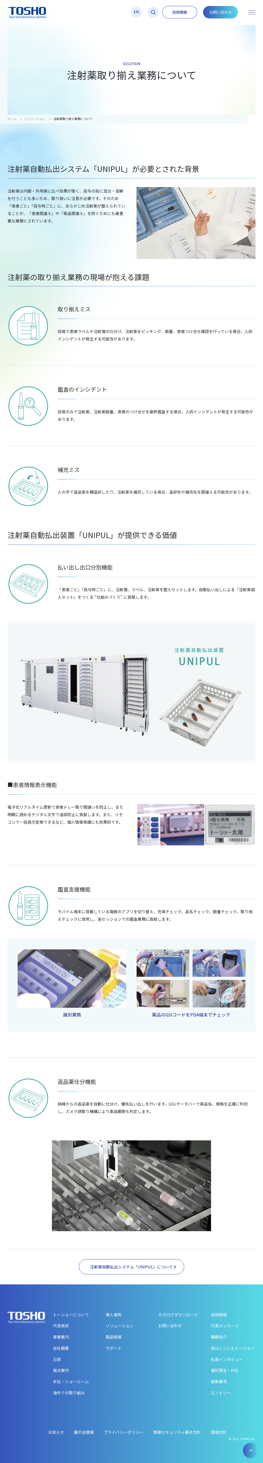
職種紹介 (219, 1337)
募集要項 (219, 1381)
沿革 (57, 1359)
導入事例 (114, 1315)
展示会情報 (84, 1432)
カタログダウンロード (178, 1315)
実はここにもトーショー (233, 1348)
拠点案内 (61, 1370)
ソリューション (34, 118)
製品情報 (114, 1337)
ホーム (11, 118)
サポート (114, 1348)
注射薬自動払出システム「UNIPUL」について (133, 1267)
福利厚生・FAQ (224, 1370)
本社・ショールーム (71, 1381)
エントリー (221, 1393)
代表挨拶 (61, 1326)
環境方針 (219, 1432)
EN (136, 11)
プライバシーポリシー (123, 1432)
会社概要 (61, 1348)
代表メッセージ (225, 1326)
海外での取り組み (69, 1393)
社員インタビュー (227, 1359)
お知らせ (56, 1432)
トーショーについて (71, 1315)
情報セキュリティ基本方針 (177, 1432)
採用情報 (179, 12)
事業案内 (61, 1337)
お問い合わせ (220, 12)
